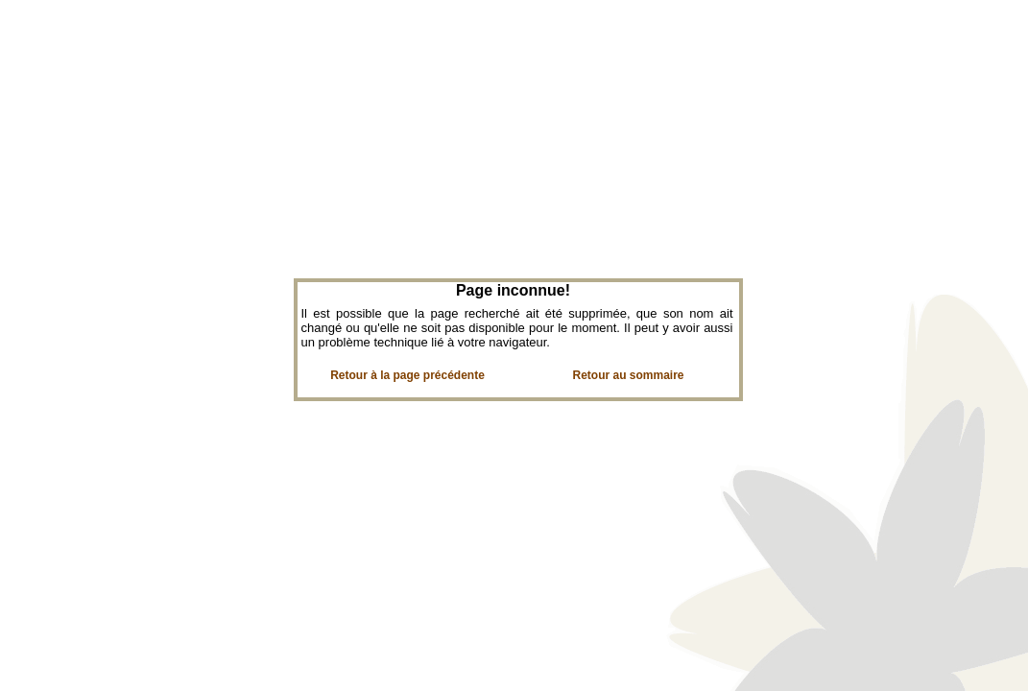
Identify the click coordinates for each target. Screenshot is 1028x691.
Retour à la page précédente (407, 375)
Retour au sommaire (627, 375)
